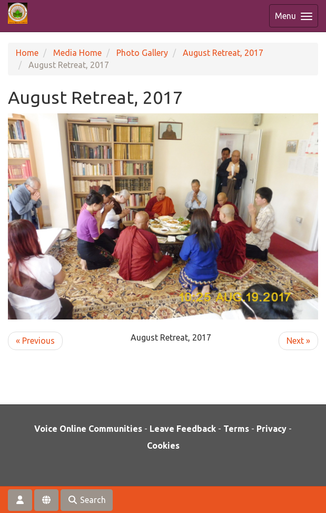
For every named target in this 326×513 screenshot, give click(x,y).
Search (86, 500)
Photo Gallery (142, 52)
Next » (298, 340)
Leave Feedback (183, 428)
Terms (236, 428)
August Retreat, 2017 (223, 52)
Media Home (77, 52)
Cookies (163, 445)
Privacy (271, 428)
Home (27, 52)
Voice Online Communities (88, 428)
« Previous (35, 340)
